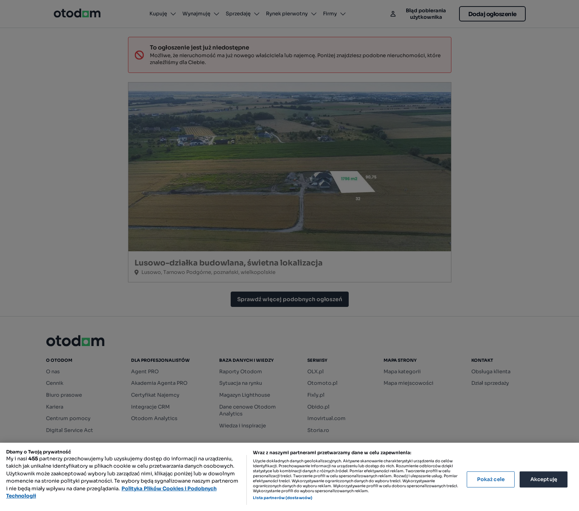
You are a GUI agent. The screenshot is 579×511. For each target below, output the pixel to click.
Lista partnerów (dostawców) (282, 497)
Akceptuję (543, 479)
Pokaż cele (491, 479)
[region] (289, 477)
